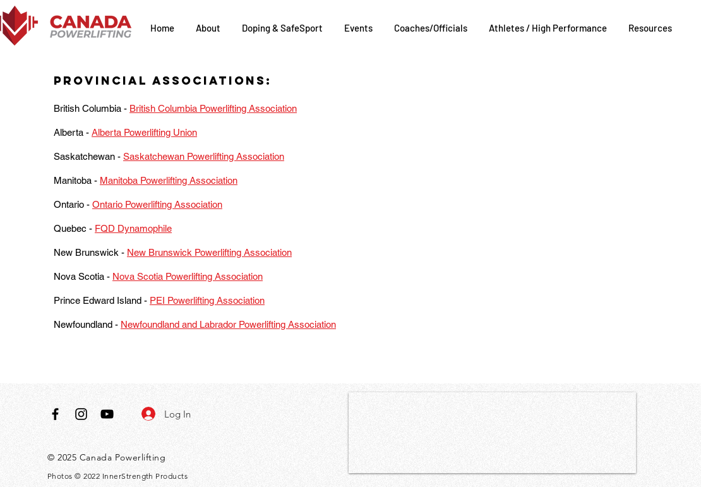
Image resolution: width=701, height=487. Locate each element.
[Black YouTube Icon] (107, 414)
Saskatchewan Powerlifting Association (203, 156)
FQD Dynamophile (133, 228)
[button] (209, 28)
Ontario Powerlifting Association (157, 204)
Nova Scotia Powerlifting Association (187, 276)
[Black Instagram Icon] (81, 414)
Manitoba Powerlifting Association (168, 180)
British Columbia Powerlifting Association (213, 108)
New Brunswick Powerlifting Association (209, 252)
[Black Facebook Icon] (55, 414)
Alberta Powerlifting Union (144, 132)
